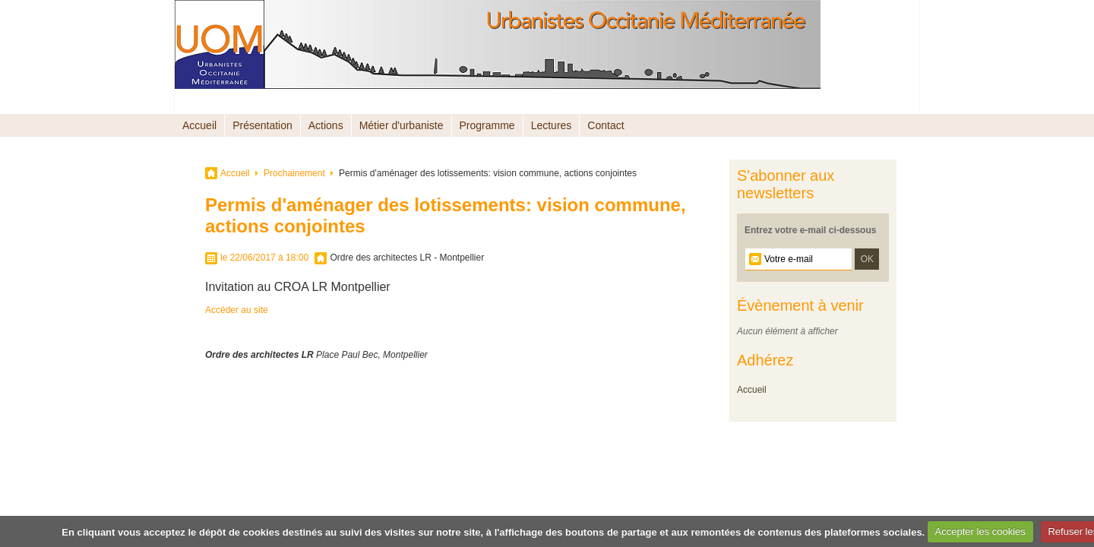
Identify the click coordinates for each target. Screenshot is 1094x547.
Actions (325, 125)
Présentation (262, 125)
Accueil (199, 125)
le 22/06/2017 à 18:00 (264, 257)
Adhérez (765, 360)
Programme (487, 125)
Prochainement (294, 173)
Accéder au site (236, 310)
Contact (605, 125)
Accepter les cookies (980, 531)
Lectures (551, 125)
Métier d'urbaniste (401, 125)
